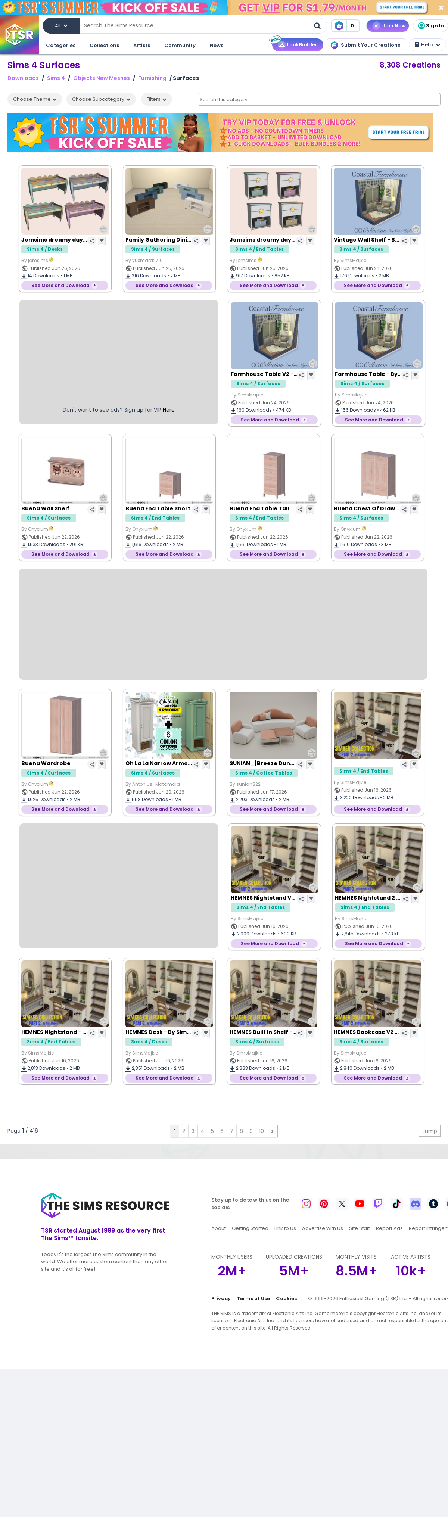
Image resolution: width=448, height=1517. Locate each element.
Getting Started (250, 1228)
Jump (429, 1131)
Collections (104, 45)
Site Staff (359, 1228)
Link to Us (285, 1228)
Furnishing (152, 78)
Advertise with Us (322, 1228)
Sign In (430, 25)
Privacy (221, 1298)
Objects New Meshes (101, 78)
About (218, 1228)
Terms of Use (253, 1298)
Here (169, 410)
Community (180, 45)
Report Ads (389, 1228)
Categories (60, 45)
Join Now (394, 25)
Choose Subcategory (101, 99)
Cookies (286, 1298)
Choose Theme (35, 99)
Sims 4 (56, 78)
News (216, 45)
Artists (141, 45)
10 (261, 1131)
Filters (157, 99)
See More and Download (60, 285)
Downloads (23, 78)
